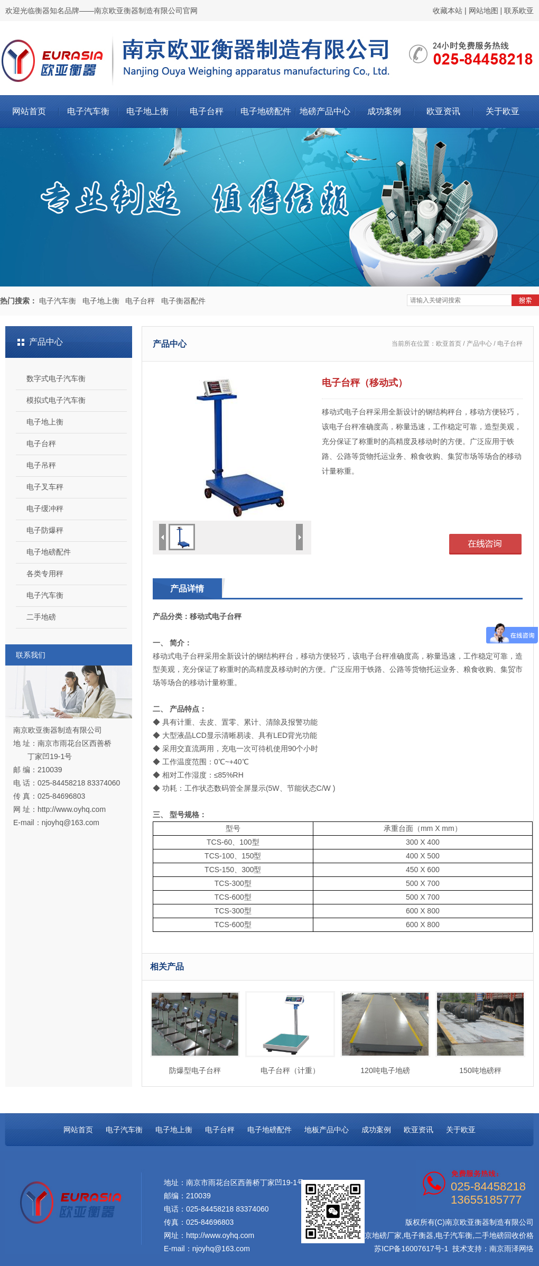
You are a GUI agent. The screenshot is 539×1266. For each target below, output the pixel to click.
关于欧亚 (502, 111)
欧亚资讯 (443, 111)
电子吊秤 (41, 465)
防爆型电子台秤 (195, 1033)
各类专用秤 (44, 573)
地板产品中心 (326, 1129)
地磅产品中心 (325, 111)
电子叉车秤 (44, 487)
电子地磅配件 (265, 111)
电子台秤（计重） (290, 1033)
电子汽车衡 (88, 111)
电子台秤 (207, 111)
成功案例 (384, 111)
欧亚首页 (448, 343)
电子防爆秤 (44, 530)
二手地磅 (41, 617)
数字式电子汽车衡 (56, 378)
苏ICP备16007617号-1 (411, 1248)
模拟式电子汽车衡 (56, 400)
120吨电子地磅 (385, 1033)
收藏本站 (447, 10)
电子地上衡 (147, 111)
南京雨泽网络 (511, 1248)
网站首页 (29, 111)
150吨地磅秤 (480, 1033)
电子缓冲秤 (44, 508)
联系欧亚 (519, 10)
